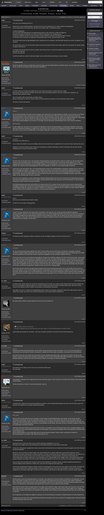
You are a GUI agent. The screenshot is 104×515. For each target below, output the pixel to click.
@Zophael (15, 248)
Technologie (63, 5)
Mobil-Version (21, 510)
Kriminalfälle (35, 5)
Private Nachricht (6, 79)
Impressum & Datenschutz (7, 510)
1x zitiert (78, 85)
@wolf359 (15, 139)
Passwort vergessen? (95, 24)
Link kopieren (5, 25)
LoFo (2, 322)
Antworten (52, 13)
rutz (2, 298)
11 (78, 17)
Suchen (59, 13)
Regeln (15, 510)
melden (83, 59)
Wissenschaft (13, 5)
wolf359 (3, 108)
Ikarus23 (3, 476)
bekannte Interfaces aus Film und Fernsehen (95, 54)
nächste (82, 17)
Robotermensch (46, 10)
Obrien (3, 400)
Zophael (3, 233)
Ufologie (72, 5)
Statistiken (52, 2)
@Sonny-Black (16, 123)
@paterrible (66, 350)
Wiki (67, 2)
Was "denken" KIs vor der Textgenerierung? (95, 66)
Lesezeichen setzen (6, 27)
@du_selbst (16, 415)
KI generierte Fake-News (95, 45)
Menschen (4, 5)
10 (76, 17)
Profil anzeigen (5, 77)
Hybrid (40, 10)
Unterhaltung (94, 5)
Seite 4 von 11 (5, 17)
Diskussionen (28, 2)
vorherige (62, 17)
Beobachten (44, 13)
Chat (60, 2)
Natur (78, 5)
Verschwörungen (54, 5)
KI (38, 10)
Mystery (27, 5)
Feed (58, 10)
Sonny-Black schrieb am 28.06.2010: (24, 326)
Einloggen (95, 20)
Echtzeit (19, 2)
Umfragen (85, 5)
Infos (65, 13)
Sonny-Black (4, 62)
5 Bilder (36, 13)
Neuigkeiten (75, 2)
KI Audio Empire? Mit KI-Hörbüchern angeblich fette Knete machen (95, 40)
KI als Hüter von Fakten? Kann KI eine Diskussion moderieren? (95, 60)
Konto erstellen (95, 26)
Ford (2, 376)
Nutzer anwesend (95, 9)
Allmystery (8, 2)
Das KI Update (95, 34)
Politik (20, 5)
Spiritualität (43, 5)
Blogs (36, 2)
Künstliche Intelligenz (95, 49)
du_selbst (4, 280)
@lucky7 (15, 111)
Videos (43, 2)
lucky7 (3, 20)
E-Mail (61, 10)
